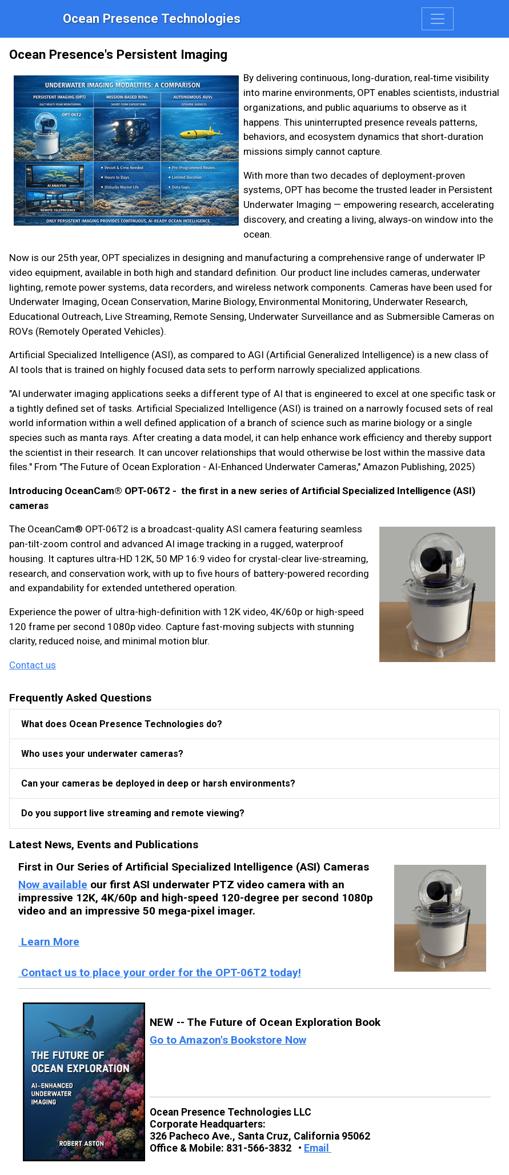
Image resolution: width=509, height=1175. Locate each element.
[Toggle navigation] (438, 18)
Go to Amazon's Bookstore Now (228, 1039)
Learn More (48, 941)
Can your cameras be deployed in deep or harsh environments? (158, 783)
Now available (52, 884)
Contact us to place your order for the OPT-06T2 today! (159, 972)
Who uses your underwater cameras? (102, 753)
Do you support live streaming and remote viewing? (133, 813)
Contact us (32, 665)
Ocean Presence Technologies (152, 18)
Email (317, 1148)
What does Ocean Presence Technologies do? (121, 724)
